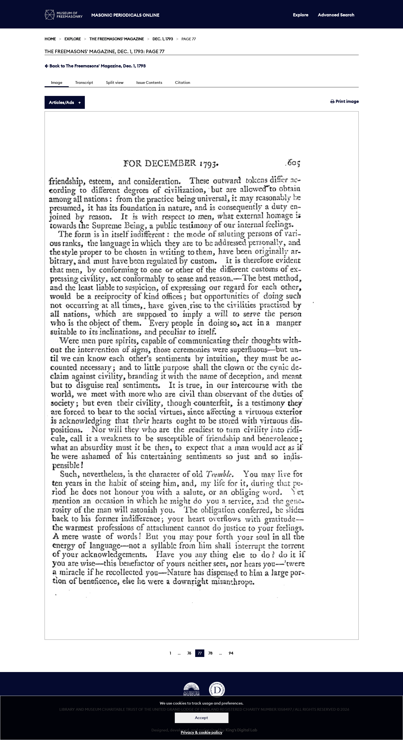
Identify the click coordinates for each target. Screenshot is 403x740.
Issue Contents (149, 82)
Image (56, 82)
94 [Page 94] (231, 653)
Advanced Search (336, 14)
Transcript (84, 82)
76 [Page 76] (189, 653)
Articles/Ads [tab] (61, 102)
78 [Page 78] (210, 653)
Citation (182, 82)
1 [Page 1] (170, 653)
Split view (115, 82)
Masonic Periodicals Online (125, 15)
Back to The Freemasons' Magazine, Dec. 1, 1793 (95, 66)
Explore (300, 14)
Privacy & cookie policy (201, 732)
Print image (345, 101)
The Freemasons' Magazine (116, 39)
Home (50, 39)
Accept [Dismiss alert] (201, 717)
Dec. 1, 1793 (163, 39)
